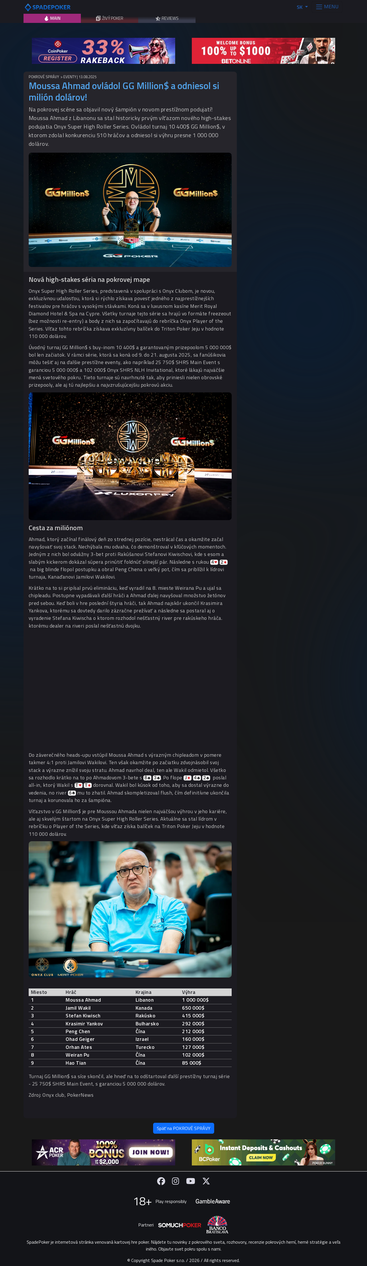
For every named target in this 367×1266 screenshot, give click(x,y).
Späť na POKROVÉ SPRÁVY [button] (183, 1128)
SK (300, 7)
